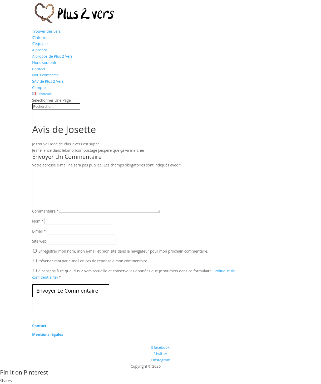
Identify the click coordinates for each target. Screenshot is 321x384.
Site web (39, 241)
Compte (39, 87)
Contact (38, 68)
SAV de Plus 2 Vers (48, 81)
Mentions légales (47, 334)
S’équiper (40, 43)
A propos (40, 49)
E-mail (39, 231)
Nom (37, 221)
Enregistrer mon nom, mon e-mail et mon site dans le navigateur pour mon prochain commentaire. (123, 251)
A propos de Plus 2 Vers (52, 56)
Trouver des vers (46, 31)
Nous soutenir (44, 62)
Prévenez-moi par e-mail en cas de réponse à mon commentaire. (90, 260)
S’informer (41, 37)
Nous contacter (45, 74)
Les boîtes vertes (176, 366)
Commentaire (45, 211)
